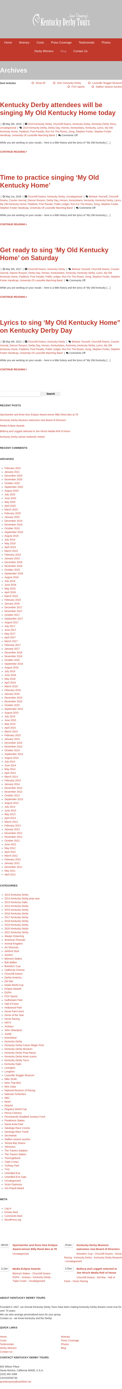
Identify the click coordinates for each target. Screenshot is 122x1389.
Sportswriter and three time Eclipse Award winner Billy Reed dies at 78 (39, 414)
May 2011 (9, 870)
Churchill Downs (62, 124)
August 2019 (11, 535)
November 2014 (13, 746)
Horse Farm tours (14, 1011)
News (7, 1101)
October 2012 (12, 840)
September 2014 (13, 754)
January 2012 (12, 863)
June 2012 (10, 844)
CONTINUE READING (13, 151)
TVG (7, 1169)
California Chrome (14, 970)
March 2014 (11, 776)
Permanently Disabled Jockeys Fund (24, 1116)
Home (8, 42)
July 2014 (9, 761)
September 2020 (13, 487)
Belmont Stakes (13, 958)
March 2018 (11, 596)
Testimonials (86, 42)
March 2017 (11, 641)
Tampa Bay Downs (14, 1143)
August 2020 (11, 490)
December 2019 (13, 520)
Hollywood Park (13, 1007)
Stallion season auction (109, 86)
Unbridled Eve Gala (15, 1176)
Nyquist (8, 1105)
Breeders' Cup (12, 966)
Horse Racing (12, 1018)
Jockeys (9, 1026)
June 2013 (10, 810)
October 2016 (12, 660)
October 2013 (12, 795)
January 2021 (12, 471)
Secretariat (10, 1135)
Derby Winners (44, 51)
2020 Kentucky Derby (16, 928)
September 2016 (13, 663)
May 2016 (9, 678)
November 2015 (13, 701)
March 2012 (11, 855)
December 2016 (13, 652)
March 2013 (11, 821)
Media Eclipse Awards (12, 425)
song (71, 131)
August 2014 (11, 757)
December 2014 (13, 742)
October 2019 (12, 528)
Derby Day (54, 127)
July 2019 (9, 539)
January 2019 (12, 558)
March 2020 (11, 509)
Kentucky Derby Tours (103, 124)
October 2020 (12, 483)
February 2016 (12, 690)
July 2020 (9, 494)
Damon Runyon (36, 200)
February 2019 (12, 554)
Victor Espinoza (13, 1184)
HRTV (7, 1022)
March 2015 (11, 731)
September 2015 (13, 708)
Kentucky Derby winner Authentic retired (22, 436)
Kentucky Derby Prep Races (20, 1052)
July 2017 (9, 626)
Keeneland (10, 1037)
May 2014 (9, 769)
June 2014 (10, 765)
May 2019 (9, 543)
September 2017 (13, 618)
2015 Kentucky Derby (16, 909)
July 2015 (9, 716)
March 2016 (11, 686)
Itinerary (24, 42)
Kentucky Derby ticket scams (20, 1056)
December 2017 (13, 607)
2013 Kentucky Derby (16, 894)
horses (65, 127)
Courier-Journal (17, 200)
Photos (106, 42)
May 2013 (9, 814)
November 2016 (13, 656)
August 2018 (11, 577)
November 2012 (13, 836)
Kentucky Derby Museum (18, 1049)
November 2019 (13, 524)
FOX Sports (78, 86)
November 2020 (13, 479)
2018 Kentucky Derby (16, 921)
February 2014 (12, 780)
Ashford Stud (11, 951)
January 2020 (12, 517)
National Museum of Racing (19, 1090)
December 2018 (13, 562)
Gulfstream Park (13, 1000)
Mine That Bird (12, 1082)
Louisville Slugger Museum (107, 83)
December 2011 (13, 867)
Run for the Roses (56, 131)
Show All (40, 83)
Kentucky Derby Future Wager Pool (24, 1045)
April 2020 (10, 505)
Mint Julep (10, 1086)
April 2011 (10, 874)
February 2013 (12, 825)
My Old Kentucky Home (13, 204)
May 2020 (9, 502)
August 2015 (11, 712)
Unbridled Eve (12, 1173)
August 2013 (11, 803)
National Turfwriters (15, 1094)
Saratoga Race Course (17, 1128)
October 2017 (12, 614)
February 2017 (12, 645)
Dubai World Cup (13, 985)
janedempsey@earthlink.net (15, 1381)
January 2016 (12, 693)
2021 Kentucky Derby (69, 83)
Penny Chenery (13, 1112)
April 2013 (10, 818)
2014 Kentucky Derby (16, 906)
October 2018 (12, 569)
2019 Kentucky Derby (40, 124)
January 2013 (12, 829)
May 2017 (9, 633)
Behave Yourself (98, 196)
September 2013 (13, 799)
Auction (8, 954)
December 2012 (13, 833)
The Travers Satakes (16, 1150)
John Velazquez (13, 1030)
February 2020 (12, 513)
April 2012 (10, 851)
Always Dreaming (14, 936)
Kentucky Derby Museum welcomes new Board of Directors (33, 420)
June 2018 (10, 584)
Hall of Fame (11, 1003)
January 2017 (12, 648)
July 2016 (9, 671)
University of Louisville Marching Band (33, 135)
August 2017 (11, 622)
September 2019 (13, 532)
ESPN (7, 992)
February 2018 (12, 599)
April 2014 (10, 772)
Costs (40, 42)
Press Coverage (61, 42)
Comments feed (13, 1216)
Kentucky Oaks (12, 1064)
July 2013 (9, 806)
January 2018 (12, 603)
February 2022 (12, 468)
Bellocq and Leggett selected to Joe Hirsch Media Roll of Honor (35, 431)
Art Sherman (11, 947)
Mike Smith (10, 1079)
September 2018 (13, 573)
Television (9, 1146)
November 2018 (13, 566)
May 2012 (9, 848)
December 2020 (13, 475)
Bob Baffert (10, 962)
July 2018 (9, 581)
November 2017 (13, 611)
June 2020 (10, 498)
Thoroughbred (12, 1158)
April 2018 (10, 592)
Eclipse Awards (12, 988)
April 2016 (10, 682)
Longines (9, 1071)
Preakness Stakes (14, 1120)
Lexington (9, 1067)
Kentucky (91, 127)
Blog (63, 51)
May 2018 (9, 588)
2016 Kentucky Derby (16, 913)
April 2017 (10, 637)
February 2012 (12, 859)
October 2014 (12, 750)
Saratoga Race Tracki (16, 1131)
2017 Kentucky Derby (16, 917)
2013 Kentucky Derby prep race (22, 898)
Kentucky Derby (81, 124)
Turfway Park (11, 1165)
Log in (7, 1208)
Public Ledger (61, 204)
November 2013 (13, 791)
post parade (37, 131)
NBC (7, 1097)
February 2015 (12, 735)
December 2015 (13, 697)
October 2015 (12, 705)
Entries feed (11, 1212)
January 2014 (12, 784)
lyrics (100, 127)
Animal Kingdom (13, 943)
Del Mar (8, 981)
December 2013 (13, 787)
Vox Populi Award (14, 1188)
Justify (8, 1033)
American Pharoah (14, 939)
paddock (24, 131)
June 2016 (10, 675)
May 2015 (9, 724)
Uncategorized (8, 127)
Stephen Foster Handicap (14, 207)
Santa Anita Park (13, 1124)
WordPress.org (12, 1219)
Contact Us (80, 51)
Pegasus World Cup (15, 1109)
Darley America (12, 977)
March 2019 (11, 550)
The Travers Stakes (15, 1154)
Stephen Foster (84, 131)
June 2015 (10, 720)
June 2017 (10, 629)
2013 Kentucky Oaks (16, 902)
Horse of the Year (14, 1015)
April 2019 (10, 547)
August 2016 (11, 667)
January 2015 (12, 739)
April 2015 (10, 727)
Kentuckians (77, 127)
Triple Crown (11, 1161)
